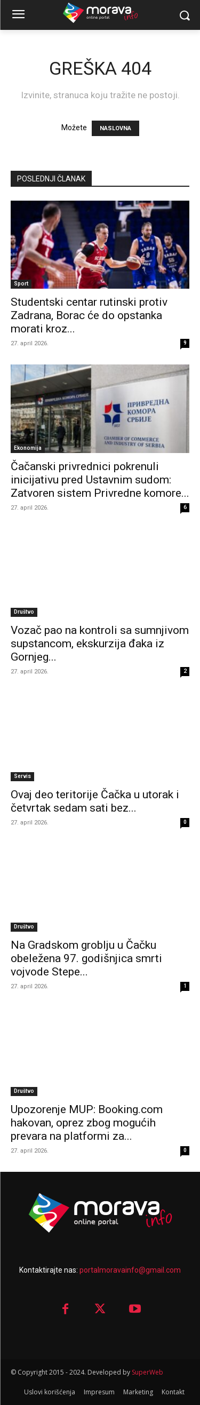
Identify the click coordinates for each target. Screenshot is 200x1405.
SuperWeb (147, 1372)
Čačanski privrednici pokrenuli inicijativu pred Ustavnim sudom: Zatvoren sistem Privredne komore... (100, 479)
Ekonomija (28, 448)
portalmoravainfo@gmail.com (130, 1270)
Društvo (24, 612)
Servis (22, 776)
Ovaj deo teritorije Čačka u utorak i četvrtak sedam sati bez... (95, 801)
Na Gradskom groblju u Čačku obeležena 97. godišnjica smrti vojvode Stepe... (86, 958)
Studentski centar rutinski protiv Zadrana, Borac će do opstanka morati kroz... (89, 315)
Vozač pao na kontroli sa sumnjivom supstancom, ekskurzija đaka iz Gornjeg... (100, 643)
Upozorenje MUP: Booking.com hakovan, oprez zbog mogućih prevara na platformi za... (87, 1122)
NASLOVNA (115, 128)
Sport (21, 284)
